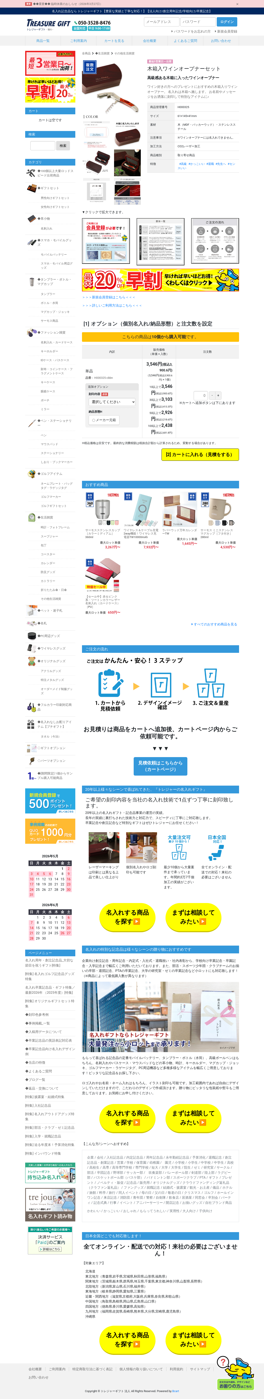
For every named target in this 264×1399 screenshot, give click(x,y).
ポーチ (45, 400)
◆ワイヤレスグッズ (51, 648)
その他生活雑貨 (124, 53)
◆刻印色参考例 (37, 1015)
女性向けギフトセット (55, 207)
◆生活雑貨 (102, 53)
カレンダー (48, 563)
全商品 (86, 53)
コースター (48, 554)
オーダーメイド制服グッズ (57, 691)
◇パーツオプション (51, 760)
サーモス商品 (49, 320)
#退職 (210, 164)
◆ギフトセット (48, 188)
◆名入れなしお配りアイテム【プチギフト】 (54, 724)
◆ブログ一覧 (35, 1080)
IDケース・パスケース (55, 360)
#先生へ (221, 164)
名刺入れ (46, 228)
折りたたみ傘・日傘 (54, 590)
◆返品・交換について (42, 1088)
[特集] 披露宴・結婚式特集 (45, 1097)
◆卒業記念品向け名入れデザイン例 (50, 1051)
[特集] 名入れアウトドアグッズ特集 (50, 1116)
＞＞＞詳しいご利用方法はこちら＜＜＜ (112, 305)
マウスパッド (49, 444)
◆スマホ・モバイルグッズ (54, 242)
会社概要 (149, 41)
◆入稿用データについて (43, 1032)
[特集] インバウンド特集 (43, 1153)
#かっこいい (196, 164)
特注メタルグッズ (52, 680)
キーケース (48, 382)
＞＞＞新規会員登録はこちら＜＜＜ (108, 297)
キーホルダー (49, 351)
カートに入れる (187, 454)
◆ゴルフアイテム (49, 473)
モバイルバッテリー (54, 254)
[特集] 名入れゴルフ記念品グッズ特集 (50, 976)
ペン (44, 435)
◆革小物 (43, 218)
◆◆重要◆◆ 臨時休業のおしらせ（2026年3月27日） (68, 4)
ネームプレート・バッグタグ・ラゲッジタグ (57, 486)
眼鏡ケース (48, 391)
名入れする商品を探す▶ (127, 917)
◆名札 (42, 623)
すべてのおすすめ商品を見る (215, 624)
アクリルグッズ (51, 671)
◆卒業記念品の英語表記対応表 (48, 1040)
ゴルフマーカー (51, 496)
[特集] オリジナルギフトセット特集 (50, 1003)
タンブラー (48, 294)
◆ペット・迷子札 (49, 610)
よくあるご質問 (185, 41)
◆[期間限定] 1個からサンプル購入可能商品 (55, 776)
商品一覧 (43, 41)
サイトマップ (200, 1369)
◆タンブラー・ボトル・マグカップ (54, 282)
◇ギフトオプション (51, 748)
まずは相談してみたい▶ (193, 917)
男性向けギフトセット (55, 198)
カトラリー (48, 581)
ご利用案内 (78, 41)
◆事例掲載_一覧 (37, 1023)
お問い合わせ (221, 41)
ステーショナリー (52, 453)
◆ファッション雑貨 (51, 332)
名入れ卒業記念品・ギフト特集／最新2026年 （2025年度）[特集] (50, 990)
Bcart (175, 1391)
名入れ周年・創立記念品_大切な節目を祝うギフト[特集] (49, 962)
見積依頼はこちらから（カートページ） (160, 766)
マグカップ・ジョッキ (55, 311)
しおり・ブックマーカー (57, 462)
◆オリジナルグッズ (51, 661)
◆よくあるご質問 (38, 1071)
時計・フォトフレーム (55, 527)
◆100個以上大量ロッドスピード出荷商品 (55, 173)
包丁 (44, 545)
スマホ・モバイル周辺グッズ (57, 265)
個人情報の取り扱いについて (141, 1369)
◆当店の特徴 (35, 1063)
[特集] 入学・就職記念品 (43, 1136)
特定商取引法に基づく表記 (92, 1369)
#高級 (183, 164)
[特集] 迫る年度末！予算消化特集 (50, 1145)
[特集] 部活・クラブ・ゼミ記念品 (50, 1128)
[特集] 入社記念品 (38, 1106)
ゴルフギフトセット (54, 506)
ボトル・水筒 (49, 303)
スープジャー (49, 536)
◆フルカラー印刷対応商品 (54, 707)
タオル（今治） (51, 736)
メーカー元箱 (104, 420)
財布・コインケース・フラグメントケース (57, 371)
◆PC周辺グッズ (48, 636)
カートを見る (114, 41)
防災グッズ (48, 572)
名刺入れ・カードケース (57, 342)
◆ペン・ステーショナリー (54, 423)
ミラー (45, 409)
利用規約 (176, 1369)
